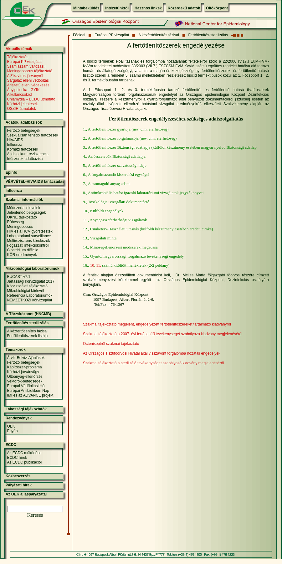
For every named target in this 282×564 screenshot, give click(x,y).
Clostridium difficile (22, 250)
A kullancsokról (19, 94)
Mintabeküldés (86, 8)
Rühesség (15, 222)
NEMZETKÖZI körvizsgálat (29, 300)
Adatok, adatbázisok (24, 122)
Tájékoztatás (17, 57)
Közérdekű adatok (184, 8)
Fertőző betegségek (23, 130)
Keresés (35, 515)
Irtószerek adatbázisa (25, 158)
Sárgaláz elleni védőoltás (28, 80)
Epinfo (11, 172)
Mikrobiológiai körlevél (25, 291)
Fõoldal (79, 35)
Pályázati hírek (19, 485)
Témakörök (16, 349)
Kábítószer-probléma (24, 367)
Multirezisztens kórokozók (28, 240)
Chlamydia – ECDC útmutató (31, 99)
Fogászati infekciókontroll (28, 245)
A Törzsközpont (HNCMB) (28, 314)
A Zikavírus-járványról (25, 76)
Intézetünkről (117, 8)
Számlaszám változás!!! (26, 66)
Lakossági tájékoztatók (26, 409)
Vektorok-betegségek (24, 381)
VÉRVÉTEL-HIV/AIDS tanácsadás (35, 181)
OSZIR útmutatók (21, 108)
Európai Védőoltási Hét (26, 386)
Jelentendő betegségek (26, 212)
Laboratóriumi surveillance (29, 236)
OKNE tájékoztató (22, 217)
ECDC (11, 445)
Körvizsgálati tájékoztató (27, 286)
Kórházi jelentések (22, 104)
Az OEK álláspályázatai (26, 494)
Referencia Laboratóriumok (29, 295)
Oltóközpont (217, 8)
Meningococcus (20, 226)
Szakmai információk (24, 199)
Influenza (14, 144)
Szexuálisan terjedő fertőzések (32, 135)
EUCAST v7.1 (18, 276)
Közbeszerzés (18, 476)
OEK (11, 426)
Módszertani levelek (23, 208)
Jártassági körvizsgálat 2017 (30, 281)
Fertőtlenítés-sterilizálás (208, 35)
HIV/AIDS (15, 140)
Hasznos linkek (148, 8)
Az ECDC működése (24, 453)
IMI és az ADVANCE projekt (30, 395)
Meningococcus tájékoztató (29, 71)
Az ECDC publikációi (24, 462)
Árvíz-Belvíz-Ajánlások (25, 358)
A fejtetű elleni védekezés (28, 85)
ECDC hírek (17, 457)
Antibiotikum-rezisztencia (28, 154)
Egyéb (12, 431)
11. (98, 265)
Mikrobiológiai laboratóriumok (32, 268)
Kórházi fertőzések (22, 149)
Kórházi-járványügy (23, 372)
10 (92, 265)
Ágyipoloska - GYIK (23, 90)
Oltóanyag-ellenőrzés (24, 376)
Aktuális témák (19, 49)
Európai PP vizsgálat (112, 35)
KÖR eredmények (22, 255)
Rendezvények (19, 418)
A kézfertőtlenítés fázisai (158, 35)
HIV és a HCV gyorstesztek (29, 231)
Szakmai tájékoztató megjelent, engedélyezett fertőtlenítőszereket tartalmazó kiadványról (157, 324)
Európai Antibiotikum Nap (28, 390)
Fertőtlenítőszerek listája (27, 336)
